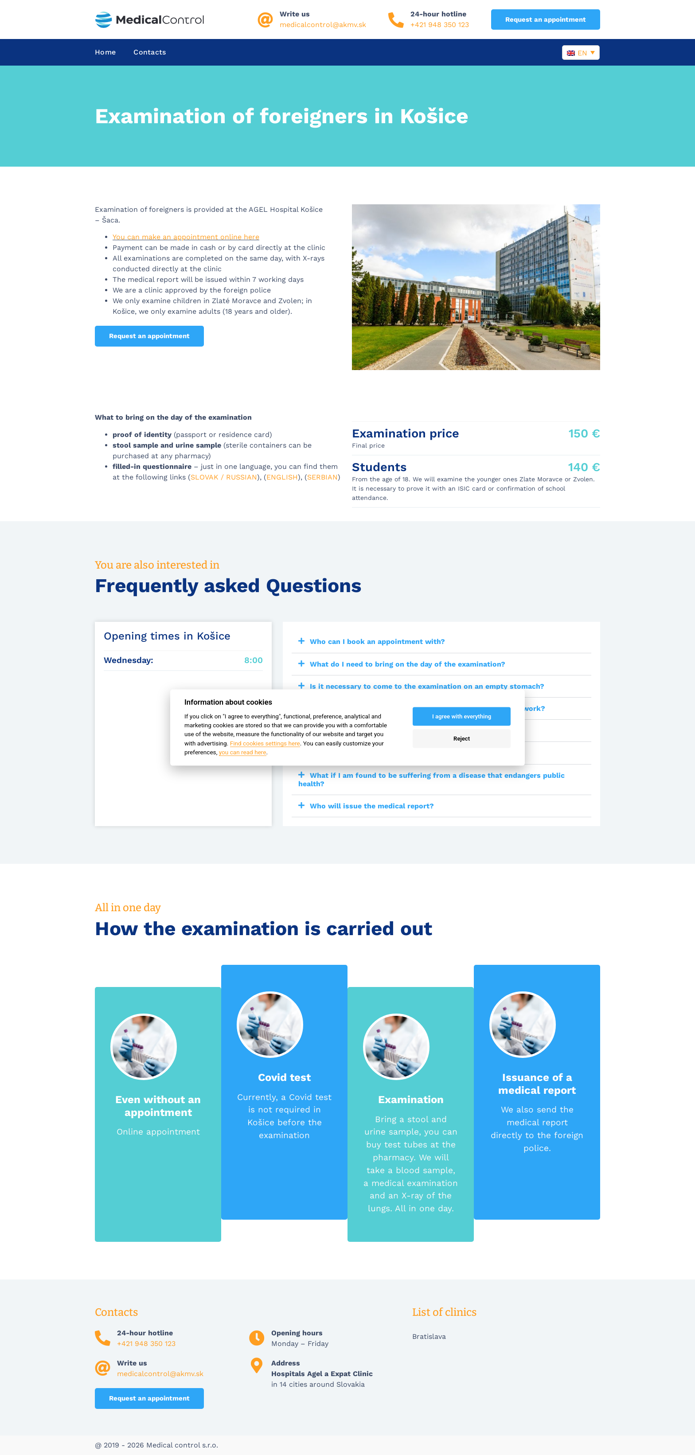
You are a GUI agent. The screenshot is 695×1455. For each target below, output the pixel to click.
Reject (461, 738)
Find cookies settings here (265, 742)
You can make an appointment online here (186, 237)
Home (105, 52)
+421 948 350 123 (439, 24)
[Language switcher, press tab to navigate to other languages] (581, 52)
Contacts (149, 52)
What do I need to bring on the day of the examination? (407, 664)
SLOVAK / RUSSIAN (224, 477)
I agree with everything (461, 716)
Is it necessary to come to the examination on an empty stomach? (427, 686)
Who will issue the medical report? (372, 806)
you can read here (242, 752)
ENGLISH (282, 477)
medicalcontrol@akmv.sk (323, 24)
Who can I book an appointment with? (377, 641)
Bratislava (429, 1336)
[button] (441, 642)
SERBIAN (322, 477)
